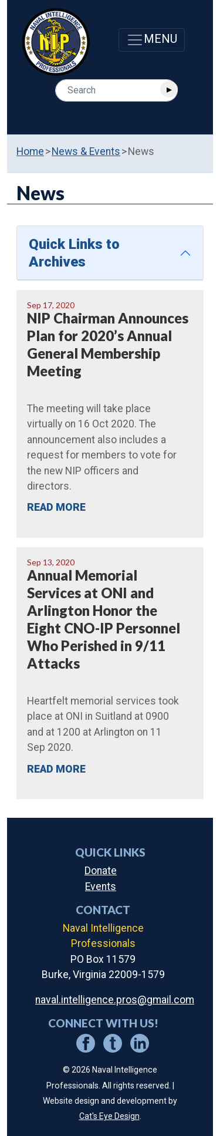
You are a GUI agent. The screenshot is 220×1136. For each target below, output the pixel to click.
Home (30, 151)
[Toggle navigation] (152, 40)
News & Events (86, 151)
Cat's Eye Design (109, 1116)
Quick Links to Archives (74, 253)
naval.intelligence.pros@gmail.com (114, 1000)
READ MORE (56, 507)
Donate (100, 871)
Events (100, 886)
